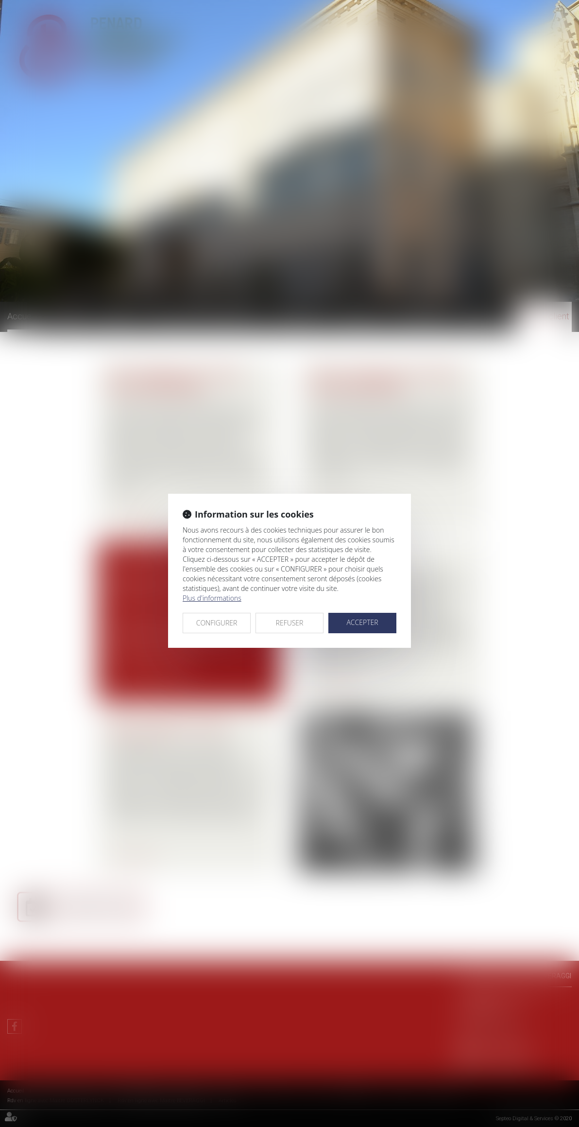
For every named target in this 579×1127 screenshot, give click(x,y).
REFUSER (290, 622)
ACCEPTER (362, 622)
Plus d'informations (212, 598)
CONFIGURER (217, 622)
